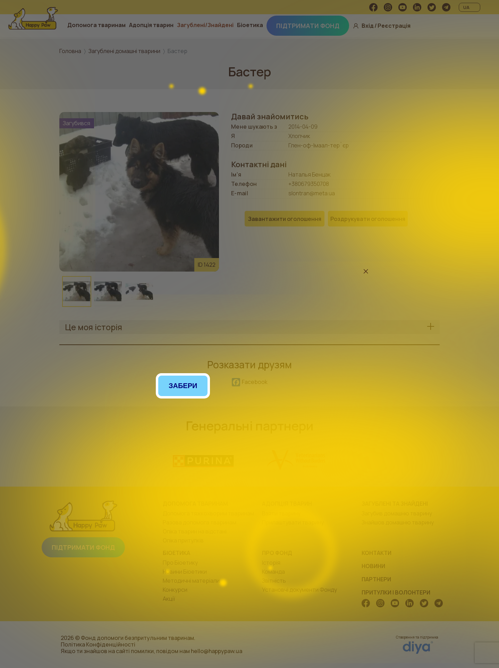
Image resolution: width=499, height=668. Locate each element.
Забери (183, 385)
